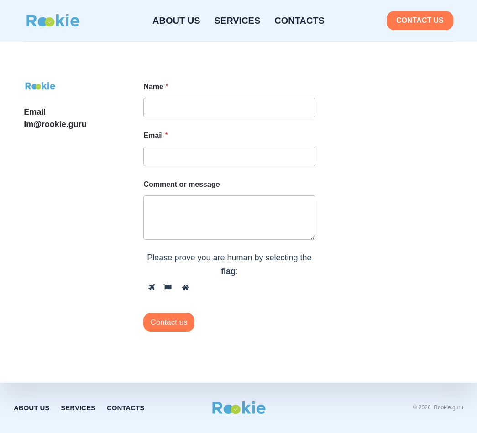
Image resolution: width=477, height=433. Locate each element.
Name (155, 86)
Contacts (299, 21)
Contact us (420, 20)
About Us (176, 21)
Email (155, 135)
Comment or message (181, 184)
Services (238, 21)
